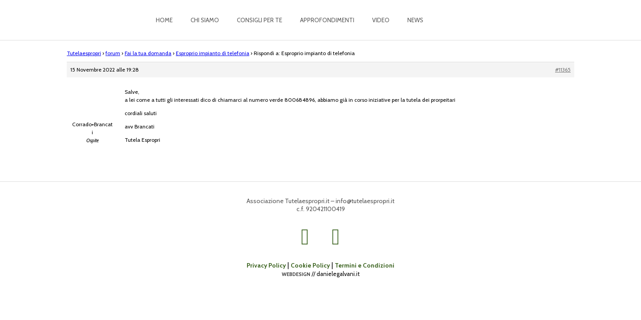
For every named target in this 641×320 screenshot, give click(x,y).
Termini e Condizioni (364, 265)
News (415, 20)
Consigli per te (259, 20)
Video (380, 20)
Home (164, 20)
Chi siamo (205, 20)
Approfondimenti (327, 20)
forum (112, 53)
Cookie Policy (310, 265)
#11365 (563, 69)
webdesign (296, 274)
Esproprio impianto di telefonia (212, 53)
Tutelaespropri (84, 53)
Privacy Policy (266, 265)
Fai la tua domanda (148, 53)
